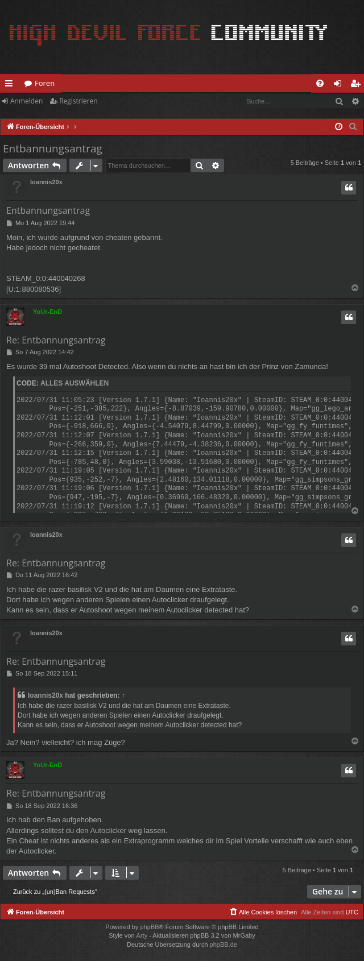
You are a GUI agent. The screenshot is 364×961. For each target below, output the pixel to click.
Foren (45, 83)
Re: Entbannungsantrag (55, 340)
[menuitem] (320, 83)
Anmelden (26, 101)
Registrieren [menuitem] (357, 85)
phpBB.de (223, 944)
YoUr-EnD (47, 311)
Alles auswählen (74, 383)
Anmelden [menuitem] (340, 85)
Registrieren (78, 101)
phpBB (149, 926)
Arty (142, 935)
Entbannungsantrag (52, 148)
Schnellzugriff (11, 85)
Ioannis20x (46, 182)
